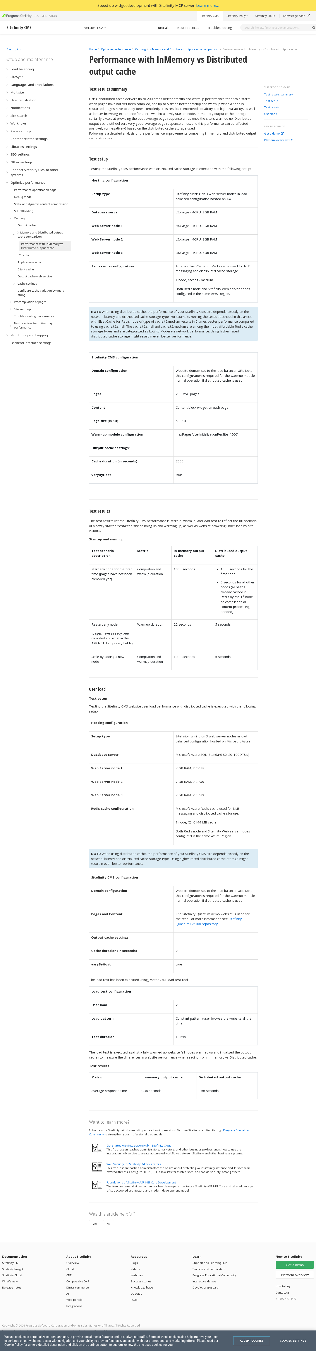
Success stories (141, 1281)
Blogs (134, 1263)
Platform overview (278, 140)
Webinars (137, 1275)
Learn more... (207, 5)
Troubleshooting (219, 27)
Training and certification (208, 1269)
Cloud (70, 1269)
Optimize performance (116, 49)
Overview (72, 1263)
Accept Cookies (251, 1340)
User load (270, 114)
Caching (140, 49)
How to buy (283, 1286)
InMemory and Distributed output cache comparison (184, 49)
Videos (135, 1269)
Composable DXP (77, 1281)
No (108, 1224)
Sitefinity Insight (237, 16)
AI (67, 1294)
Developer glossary (205, 1287)
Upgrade (136, 1294)
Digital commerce (77, 1287)
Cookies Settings (293, 1340)
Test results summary (278, 94)
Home (93, 49)
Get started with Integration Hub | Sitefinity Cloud (139, 1145)
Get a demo (274, 133)
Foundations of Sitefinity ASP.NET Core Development (141, 1182)
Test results (272, 107)
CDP (69, 1275)
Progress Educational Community (214, 1275)
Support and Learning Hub (209, 1263)
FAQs (134, 1300)
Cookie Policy (13, 1344)
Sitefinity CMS (210, 16)
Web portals (74, 1300)
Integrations (74, 1306)
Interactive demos (204, 1281)
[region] (158, 1340)
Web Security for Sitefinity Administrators (133, 1164)
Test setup (271, 101)
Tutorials (162, 27)
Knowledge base (296, 16)
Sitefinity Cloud (265, 16)
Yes (95, 1224)
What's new (10, 1281)
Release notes (11, 1287)
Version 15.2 (95, 27)
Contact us (283, 1292)
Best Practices (188, 27)
